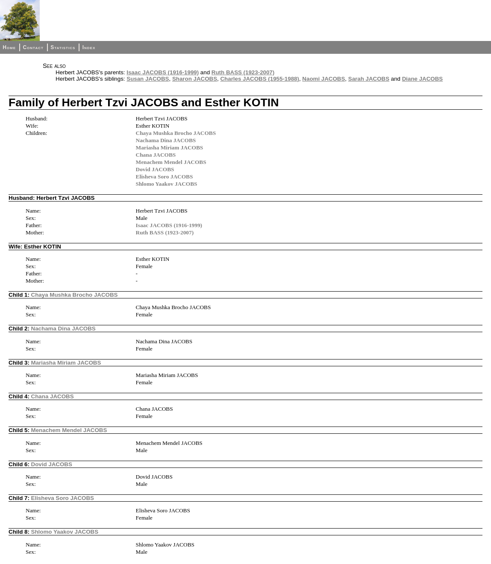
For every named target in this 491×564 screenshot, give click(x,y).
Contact (33, 47)
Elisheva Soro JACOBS (164, 176)
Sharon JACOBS (194, 79)
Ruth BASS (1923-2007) (243, 72)
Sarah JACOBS (368, 79)
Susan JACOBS (147, 79)
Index (89, 47)
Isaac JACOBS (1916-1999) (162, 72)
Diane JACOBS (422, 79)
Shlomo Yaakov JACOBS (166, 184)
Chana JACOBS (156, 155)
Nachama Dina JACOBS (166, 140)
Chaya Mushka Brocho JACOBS (176, 133)
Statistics (62, 47)
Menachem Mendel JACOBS (171, 162)
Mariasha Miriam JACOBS (169, 147)
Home (9, 47)
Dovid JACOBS (155, 169)
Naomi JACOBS (323, 79)
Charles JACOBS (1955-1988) (259, 79)
